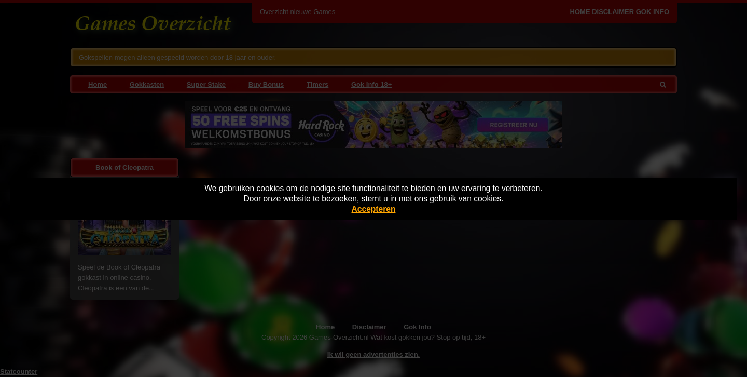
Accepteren (374, 209)
